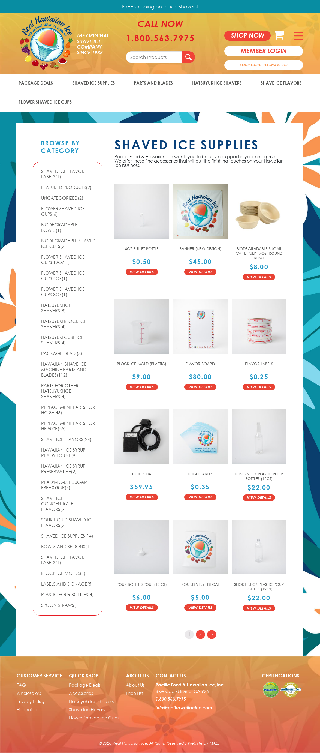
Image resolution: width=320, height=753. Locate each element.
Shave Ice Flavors (281, 83)
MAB (214, 743)
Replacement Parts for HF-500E (68, 426)
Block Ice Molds (63, 573)
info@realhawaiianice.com (184, 707)
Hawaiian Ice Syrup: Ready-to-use (63, 452)
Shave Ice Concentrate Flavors (57, 504)
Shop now (247, 35)
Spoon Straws (60, 605)
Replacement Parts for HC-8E (68, 409)
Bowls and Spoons (66, 546)
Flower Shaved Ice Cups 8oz (63, 291)
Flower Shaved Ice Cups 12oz (63, 259)
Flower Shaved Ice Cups (45, 102)
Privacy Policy (31, 701)
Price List (134, 693)
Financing (27, 709)
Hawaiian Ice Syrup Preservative (63, 468)
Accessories (81, 693)
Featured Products (66, 187)
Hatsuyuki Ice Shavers (216, 83)
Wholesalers (29, 693)
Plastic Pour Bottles (67, 594)
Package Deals (36, 83)
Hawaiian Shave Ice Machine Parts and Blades (64, 369)
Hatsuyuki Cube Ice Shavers (62, 340)
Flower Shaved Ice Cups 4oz (63, 275)
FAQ (21, 685)
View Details (142, 271)
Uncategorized (62, 198)
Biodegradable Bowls (59, 227)
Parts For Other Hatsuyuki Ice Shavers (60, 391)
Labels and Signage (67, 584)
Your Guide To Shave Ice (263, 64)
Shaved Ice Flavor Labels (62, 174)
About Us (135, 685)
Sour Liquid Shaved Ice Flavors (67, 522)
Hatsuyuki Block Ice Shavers (63, 324)
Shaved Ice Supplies (93, 83)
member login (264, 51)
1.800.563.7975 (160, 38)
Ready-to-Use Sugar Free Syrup (64, 484)
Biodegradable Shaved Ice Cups (68, 243)
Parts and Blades (153, 83)
